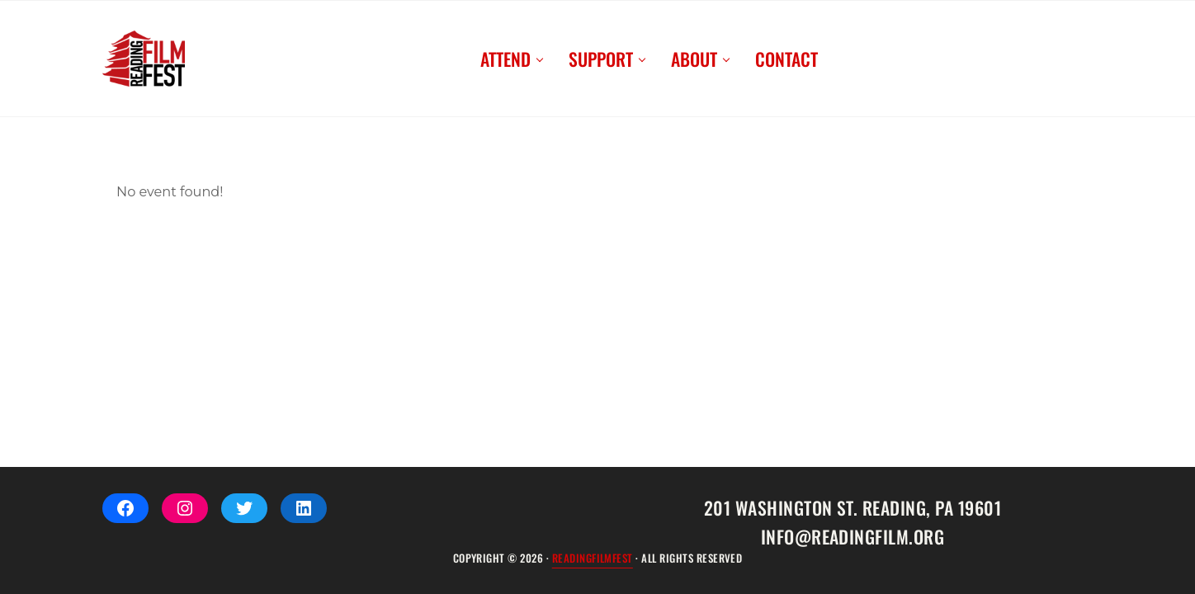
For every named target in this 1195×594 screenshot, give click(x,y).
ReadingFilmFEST (592, 558)
